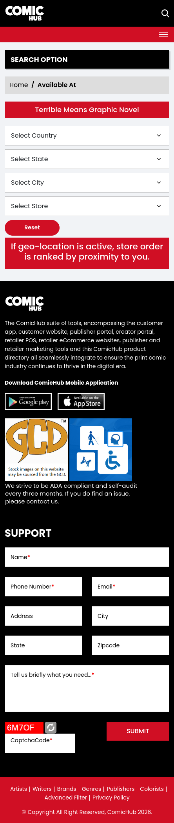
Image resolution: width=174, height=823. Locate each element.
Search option (39, 59)
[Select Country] (87, 135)
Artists (18, 789)
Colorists (152, 789)
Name (20, 557)
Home (18, 84)
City (103, 616)
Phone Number (32, 586)
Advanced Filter (65, 797)
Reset (32, 227)
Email (106, 586)
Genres (92, 789)
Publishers (120, 789)
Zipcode (109, 645)
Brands (66, 789)
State (18, 645)
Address (22, 616)
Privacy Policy (111, 797)
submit (138, 731)
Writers (42, 789)
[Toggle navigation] (163, 34)
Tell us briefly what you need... (52, 675)
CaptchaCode (32, 740)
